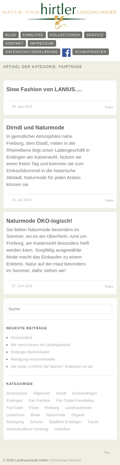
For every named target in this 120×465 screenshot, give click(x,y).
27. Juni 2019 (22, 286)
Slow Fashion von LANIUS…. (44, 89)
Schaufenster (90, 52)
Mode (35, 415)
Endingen (14, 400)
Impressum (42, 43)
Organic (78, 415)
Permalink (98, 87)
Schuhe (36, 422)
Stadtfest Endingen (65, 422)
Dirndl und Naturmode (35, 127)
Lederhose (15, 415)
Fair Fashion (39, 400)
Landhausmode (78, 407)
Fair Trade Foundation (75, 400)
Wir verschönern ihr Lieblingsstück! (41, 345)
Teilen (109, 107)
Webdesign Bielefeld (66, 460)
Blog (10, 35)
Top (106, 452)
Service (95, 35)
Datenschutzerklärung (31, 52)
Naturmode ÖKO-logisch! (39, 221)
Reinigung (15, 422)
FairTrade (14, 407)
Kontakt (14, 43)
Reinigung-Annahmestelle (33, 359)
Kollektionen (65, 35)
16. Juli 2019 (21, 200)
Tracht (92, 422)
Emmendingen (84, 393)
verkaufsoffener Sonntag (27, 429)
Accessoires (16, 393)
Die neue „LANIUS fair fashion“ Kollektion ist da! (52, 366)
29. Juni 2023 (22, 106)
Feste (34, 407)
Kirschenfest (21, 337)
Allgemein (41, 393)
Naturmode (55, 415)
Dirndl (61, 393)
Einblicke (33, 35)
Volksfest (62, 429)
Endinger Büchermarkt (30, 352)
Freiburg (52, 407)
